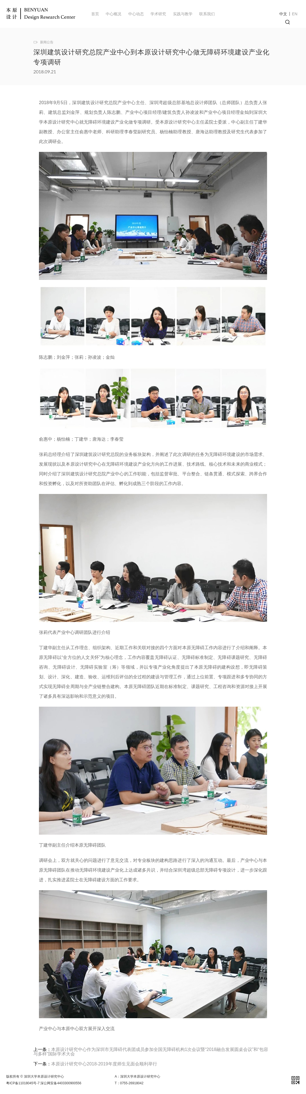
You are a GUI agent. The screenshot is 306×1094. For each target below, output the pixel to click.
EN (294, 14)
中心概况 (113, 14)
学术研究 (158, 14)
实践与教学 (183, 14)
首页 (95, 14)
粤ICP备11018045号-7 (23, 1083)
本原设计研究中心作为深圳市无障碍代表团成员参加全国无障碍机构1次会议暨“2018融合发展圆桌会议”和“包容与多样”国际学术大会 (150, 1051)
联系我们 (207, 14)
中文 (283, 14)
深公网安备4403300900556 (60, 1083)
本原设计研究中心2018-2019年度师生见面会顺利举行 (104, 1064)
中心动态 (136, 14)
